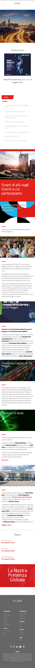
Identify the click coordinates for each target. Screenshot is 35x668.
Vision (5, 620)
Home (5, 613)
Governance (22, 615)
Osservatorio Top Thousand (22, 497)
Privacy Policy (22, 618)
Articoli (5, 549)
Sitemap (17, 651)
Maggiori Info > (7, 525)
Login (21, 623)
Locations (21, 632)
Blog (4, 632)
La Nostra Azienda (23, 613)
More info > (5, 460)
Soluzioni (5, 618)
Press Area (6, 540)
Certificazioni (7, 557)
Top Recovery (6, 630)
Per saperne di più (8, 542)
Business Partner (7, 615)
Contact (21, 634)
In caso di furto (7, 624)
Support (21, 626)
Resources (6, 622)
